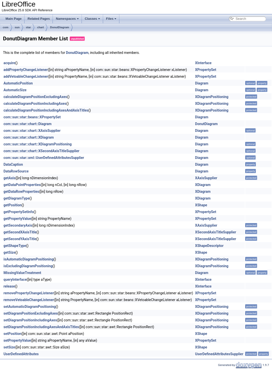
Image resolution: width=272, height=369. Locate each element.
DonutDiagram (59, 27)
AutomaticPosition (18, 83)
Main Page (14, 19)
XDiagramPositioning (211, 97)
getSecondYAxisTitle (20, 239)
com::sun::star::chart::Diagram (28, 124)
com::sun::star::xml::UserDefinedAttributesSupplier (44, 158)
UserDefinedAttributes (21, 354)
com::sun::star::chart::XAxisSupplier (32, 131)
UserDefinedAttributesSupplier (219, 354)
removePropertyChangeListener (29, 293)
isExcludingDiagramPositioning (28, 266)
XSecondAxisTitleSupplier (215, 232)
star (28, 27)
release (9, 286)
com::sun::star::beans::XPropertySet (32, 117)
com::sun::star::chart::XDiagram (29, 137)
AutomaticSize (15, 90)
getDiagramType (17, 198)
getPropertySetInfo (19, 212)
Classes (92, 19)
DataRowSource (16, 171)
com (6, 27)
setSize (9, 347)
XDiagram (203, 185)
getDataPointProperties (22, 185)
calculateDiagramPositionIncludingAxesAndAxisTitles (46, 110)
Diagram (201, 83)
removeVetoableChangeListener (29, 300)
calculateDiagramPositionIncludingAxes (35, 104)
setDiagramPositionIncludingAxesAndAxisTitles (41, 327)
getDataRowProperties (21, 192)
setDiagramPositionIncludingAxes (30, 320)
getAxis (10, 178)
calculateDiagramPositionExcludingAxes (35, 97)
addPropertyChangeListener (26, 70)
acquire (9, 63)
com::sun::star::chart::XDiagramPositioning (38, 144)
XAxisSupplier (206, 178)
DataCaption (13, 164)
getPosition (13, 205)
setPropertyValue (17, 340)
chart (40, 27)
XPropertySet (205, 70)
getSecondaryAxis (18, 225)
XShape (201, 205)
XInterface (203, 63)
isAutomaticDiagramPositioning (29, 259)
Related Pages (39, 19)
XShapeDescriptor (209, 246)
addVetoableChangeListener (26, 76)
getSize (9, 252)
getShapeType (15, 246)
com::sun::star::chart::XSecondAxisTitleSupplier (41, 151)
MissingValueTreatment (22, 273)
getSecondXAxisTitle (20, 232)
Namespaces (67, 19)
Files (111, 19)
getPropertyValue (17, 219)
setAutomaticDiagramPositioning (30, 307)
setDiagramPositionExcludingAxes (31, 313)
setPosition (12, 334)
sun (17, 27)
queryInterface (15, 280)
